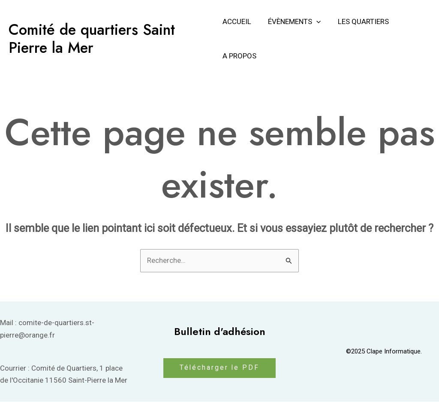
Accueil (237, 21)
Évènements (292, 21)
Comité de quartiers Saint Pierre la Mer (92, 38)
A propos (239, 56)
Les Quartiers (359, 21)
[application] (314, 21)
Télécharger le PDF (219, 368)
